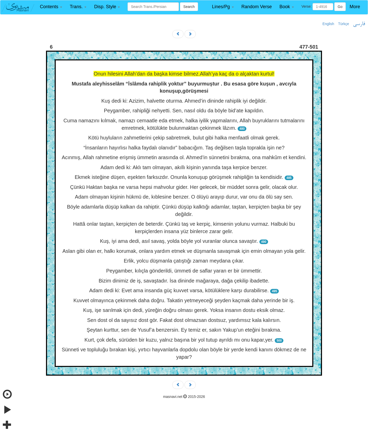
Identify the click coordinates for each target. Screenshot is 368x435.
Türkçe (343, 24)
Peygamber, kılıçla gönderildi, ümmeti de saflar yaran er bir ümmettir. (184, 271)
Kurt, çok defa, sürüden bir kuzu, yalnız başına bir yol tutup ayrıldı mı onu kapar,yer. (179, 340)
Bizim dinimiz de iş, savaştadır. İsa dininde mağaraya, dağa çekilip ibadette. (184, 281)
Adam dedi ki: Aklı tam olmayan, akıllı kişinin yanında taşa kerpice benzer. (184, 167)
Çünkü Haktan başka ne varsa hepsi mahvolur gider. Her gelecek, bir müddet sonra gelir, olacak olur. (184, 187)
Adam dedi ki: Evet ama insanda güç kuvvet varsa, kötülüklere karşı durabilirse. (179, 290)
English (328, 24)
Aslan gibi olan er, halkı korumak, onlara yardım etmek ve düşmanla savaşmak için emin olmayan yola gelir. (184, 251)
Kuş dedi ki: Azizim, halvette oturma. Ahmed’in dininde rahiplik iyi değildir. (184, 101)
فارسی (359, 24)
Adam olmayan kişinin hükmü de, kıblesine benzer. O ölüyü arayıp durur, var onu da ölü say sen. (184, 197)
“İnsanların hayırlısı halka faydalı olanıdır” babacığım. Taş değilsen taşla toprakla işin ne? (184, 147)
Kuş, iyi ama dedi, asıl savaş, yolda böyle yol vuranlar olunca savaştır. (179, 241)
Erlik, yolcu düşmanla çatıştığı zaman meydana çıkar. (184, 261)
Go (340, 7)
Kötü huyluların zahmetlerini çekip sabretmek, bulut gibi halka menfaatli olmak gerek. (184, 137)
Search (188, 7)
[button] (51, 6)
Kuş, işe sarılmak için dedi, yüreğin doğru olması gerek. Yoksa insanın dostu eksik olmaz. (184, 310)
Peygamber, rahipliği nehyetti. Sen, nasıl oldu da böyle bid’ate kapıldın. (184, 110)
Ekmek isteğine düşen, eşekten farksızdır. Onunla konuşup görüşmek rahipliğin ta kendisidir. (179, 177)
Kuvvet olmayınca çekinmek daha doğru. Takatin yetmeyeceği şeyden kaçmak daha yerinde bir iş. (184, 300)
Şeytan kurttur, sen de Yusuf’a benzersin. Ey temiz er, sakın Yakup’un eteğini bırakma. (184, 330)
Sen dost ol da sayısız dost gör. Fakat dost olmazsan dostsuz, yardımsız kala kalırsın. (184, 320)
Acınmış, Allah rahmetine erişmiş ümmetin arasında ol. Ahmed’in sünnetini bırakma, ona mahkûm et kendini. (184, 157)
